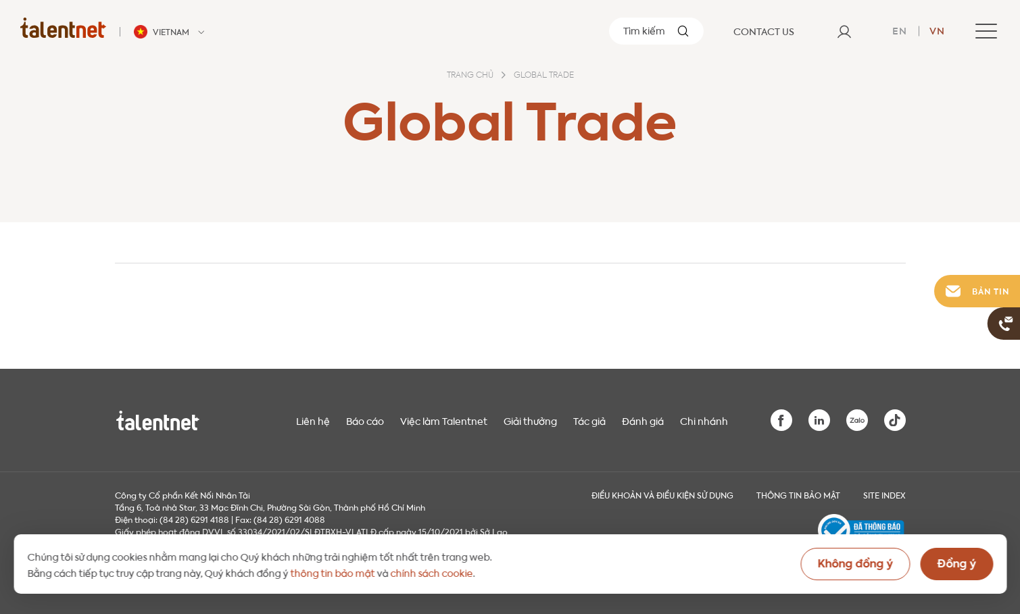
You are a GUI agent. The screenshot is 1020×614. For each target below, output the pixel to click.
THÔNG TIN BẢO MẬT (798, 494)
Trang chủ (470, 76)
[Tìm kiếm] (656, 31)
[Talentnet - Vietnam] (171, 31)
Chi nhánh (704, 420)
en (899, 29)
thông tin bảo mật (332, 572)
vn (937, 29)
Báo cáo (365, 420)
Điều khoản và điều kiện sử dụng (662, 494)
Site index (884, 494)
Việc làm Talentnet (443, 420)
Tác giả (589, 420)
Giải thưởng (530, 420)
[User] (844, 31)
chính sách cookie (431, 572)
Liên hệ (313, 420)
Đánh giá (643, 420)
